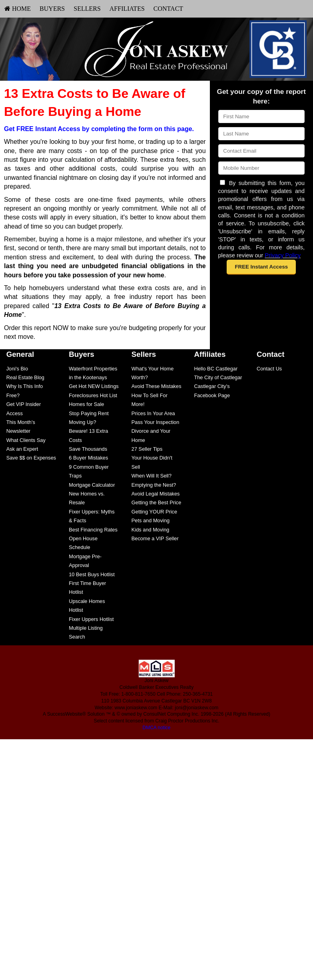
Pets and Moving (150, 520)
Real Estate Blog (25, 377)
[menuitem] (17, 9)
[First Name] (261, 116)
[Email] (261, 150)
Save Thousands (88, 449)
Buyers (52, 8)
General (20, 354)
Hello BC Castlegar (215, 369)
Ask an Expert (22, 449)
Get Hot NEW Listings (93, 386)
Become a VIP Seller (155, 538)
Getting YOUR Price (154, 512)
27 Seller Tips (147, 449)
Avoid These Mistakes (156, 386)
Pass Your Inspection (155, 422)
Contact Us (269, 369)
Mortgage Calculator (92, 485)
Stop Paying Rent (89, 413)
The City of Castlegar (218, 377)
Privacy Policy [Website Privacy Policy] (283, 255)
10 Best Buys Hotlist (92, 574)
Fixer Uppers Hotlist (91, 619)
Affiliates (127, 8)
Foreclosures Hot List (93, 395)
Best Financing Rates (93, 530)
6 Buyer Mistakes (88, 458)
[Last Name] (261, 133)
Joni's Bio (17, 369)
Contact (168, 8)
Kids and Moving (150, 530)
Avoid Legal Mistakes (156, 494)
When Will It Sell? (151, 476)
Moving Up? (82, 422)
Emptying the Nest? (154, 485)
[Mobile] (261, 168)
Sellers (87, 8)
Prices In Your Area (153, 413)
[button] (261, 267)
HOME (17, 8)
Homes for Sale (86, 404)
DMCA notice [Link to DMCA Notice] (156, 727)
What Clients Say (26, 440)
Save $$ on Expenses (31, 458)
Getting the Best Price (156, 502)
